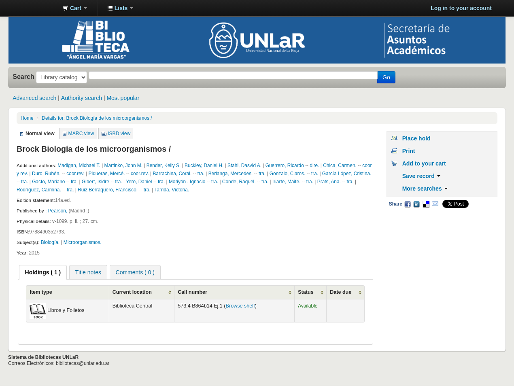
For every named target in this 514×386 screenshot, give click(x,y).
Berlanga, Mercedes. (230, 173)
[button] (75, 8)
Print (408, 151)
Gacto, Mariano (48, 182)
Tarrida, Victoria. (171, 190)
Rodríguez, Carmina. (39, 190)
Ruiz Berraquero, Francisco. (108, 190)
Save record (421, 176)
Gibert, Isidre (95, 182)
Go (386, 77)
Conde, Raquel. (239, 182)
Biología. (50, 242)
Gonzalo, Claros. (288, 173)
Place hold (416, 138)
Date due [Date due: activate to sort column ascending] (340, 292)
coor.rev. (75, 173)
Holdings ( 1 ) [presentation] (43, 272)
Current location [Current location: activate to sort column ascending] (132, 292)
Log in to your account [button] (461, 8)
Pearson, (58, 211)
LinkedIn (416, 204)
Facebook (408, 204)
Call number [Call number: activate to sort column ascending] (192, 292)
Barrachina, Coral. (173, 173)
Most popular (122, 98)
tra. (201, 173)
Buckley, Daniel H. (204, 165)
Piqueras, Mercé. (107, 173)
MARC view (81, 133)
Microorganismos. (83, 242)
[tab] (43, 272)
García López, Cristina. (347, 173)
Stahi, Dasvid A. (244, 165)
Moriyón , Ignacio (187, 182)
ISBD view (119, 133)
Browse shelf (240, 306)
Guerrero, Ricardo (284, 165)
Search (23, 76)
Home (27, 118)
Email (435, 204)
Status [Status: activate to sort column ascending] (306, 292)
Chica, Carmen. (340, 165)
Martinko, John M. (123, 165)
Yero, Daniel (139, 182)
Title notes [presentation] (88, 272)
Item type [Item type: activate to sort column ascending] (41, 292)
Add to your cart (424, 163)
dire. (314, 165)
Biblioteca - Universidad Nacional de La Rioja (36, 8)
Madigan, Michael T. (78, 165)
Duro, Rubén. (46, 173)
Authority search (81, 98)
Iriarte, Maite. (286, 182)
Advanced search (34, 98)
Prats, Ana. (329, 182)
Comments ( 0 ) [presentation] (135, 272)
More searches (425, 188)
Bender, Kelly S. (164, 165)
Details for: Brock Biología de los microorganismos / (97, 118)
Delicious (426, 204)
